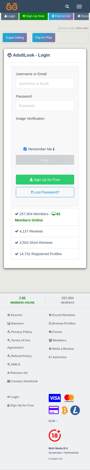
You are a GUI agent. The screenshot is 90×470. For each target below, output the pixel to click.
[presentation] (52, 132)
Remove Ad (17, 372)
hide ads (82, 28)
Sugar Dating (15, 37)
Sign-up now (33, 16)
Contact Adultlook (22, 381)
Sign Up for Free (45, 179)
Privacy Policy (19, 331)
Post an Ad (61, 16)
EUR (53, 421)
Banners (15, 323)
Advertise (58, 357)
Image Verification (30, 118)
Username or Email (31, 74)
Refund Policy (19, 355)
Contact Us (56, 458)
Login (10, 16)
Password (24, 96)
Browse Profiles (62, 323)
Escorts (14, 315)
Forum (55, 331)
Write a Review (61, 348)
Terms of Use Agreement (18, 344)
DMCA (13, 364)
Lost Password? (45, 192)
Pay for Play (44, 37)
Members (57, 340)
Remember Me (39, 149)
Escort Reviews (62, 315)
